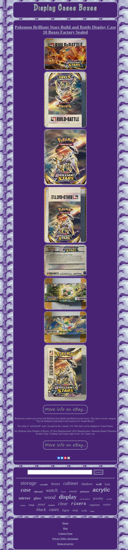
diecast (38, 491)
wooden (51, 505)
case (26, 490)
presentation (85, 499)
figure (65, 510)
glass (37, 498)
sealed (106, 504)
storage (28, 483)
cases (54, 509)
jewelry (98, 498)
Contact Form (65, 533)
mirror (24, 498)
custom (22, 505)
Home (65, 523)
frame (63, 491)
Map (65, 528)
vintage (31, 505)
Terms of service (65, 544)
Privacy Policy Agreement (65, 539)
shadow (86, 484)
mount (73, 491)
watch (52, 490)
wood (50, 497)
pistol (41, 504)
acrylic (101, 490)
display (68, 497)
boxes (55, 484)
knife (75, 510)
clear (63, 503)
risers (78, 503)
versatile (44, 484)
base (107, 484)
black (41, 509)
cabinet (70, 483)
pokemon (84, 491)
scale (84, 510)
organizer (94, 504)
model (109, 499)
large (92, 511)
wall (99, 484)
